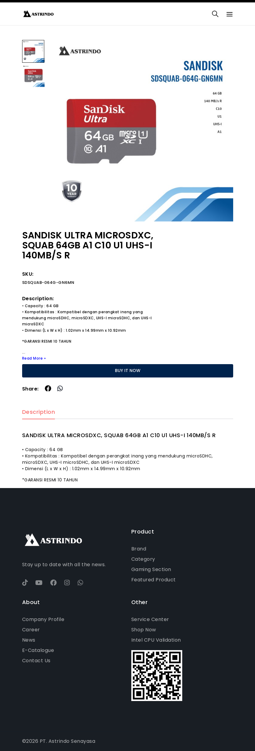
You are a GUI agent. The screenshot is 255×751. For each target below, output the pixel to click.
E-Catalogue (38, 650)
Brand (138, 548)
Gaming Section (151, 569)
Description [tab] (38, 412)
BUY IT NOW (127, 370)
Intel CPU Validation (156, 639)
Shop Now (143, 629)
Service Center (150, 619)
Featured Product (153, 579)
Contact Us (36, 660)
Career (31, 629)
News (28, 639)
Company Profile (43, 619)
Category (143, 559)
